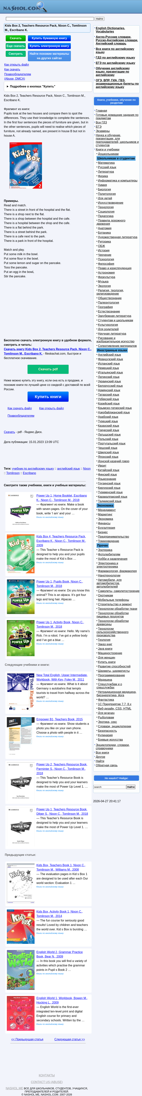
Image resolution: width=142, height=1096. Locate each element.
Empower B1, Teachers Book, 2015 (59, 719)
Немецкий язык (108, 368)
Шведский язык (108, 452)
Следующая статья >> (69, 1039)
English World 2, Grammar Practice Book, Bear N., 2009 (59, 954)
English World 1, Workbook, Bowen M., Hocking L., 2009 (62, 1000)
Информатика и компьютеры (117, 180)
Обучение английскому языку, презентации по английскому (113, 72)
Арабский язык (108, 416)
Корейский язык (109, 403)
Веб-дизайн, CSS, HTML (114, 708)
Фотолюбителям (109, 554)
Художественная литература (117, 237)
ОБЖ (101, 246)
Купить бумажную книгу (49, 38)
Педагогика (106, 216)
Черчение (104, 254)
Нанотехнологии (109, 575)
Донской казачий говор (113, 461)
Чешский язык (107, 447)
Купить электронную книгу (49, 46)
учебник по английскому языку (33, 468)
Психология (106, 259)
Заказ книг (105, 644)
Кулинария (105, 735)
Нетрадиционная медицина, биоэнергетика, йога (116, 693)
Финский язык (107, 474)
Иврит (102, 465)
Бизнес (103, 532)
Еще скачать (16, 46)
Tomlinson (13, 473)
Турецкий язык (108, 421)
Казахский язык (108, 425)
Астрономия (106, 272)
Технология (106, 207)
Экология (104, 285)
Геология (104, 639)
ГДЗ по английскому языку (115, 57)
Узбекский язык (108, 399)
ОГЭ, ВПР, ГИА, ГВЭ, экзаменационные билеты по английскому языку (117, 84)
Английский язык (109, 354)
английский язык (68, 468)
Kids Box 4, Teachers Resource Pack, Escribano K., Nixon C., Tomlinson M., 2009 (61, 541)
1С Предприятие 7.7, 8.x (114, 704)
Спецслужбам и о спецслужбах (109, 686)
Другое (100, 756)
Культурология (108, 324)
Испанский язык (109, 363)
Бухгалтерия (106, 527)
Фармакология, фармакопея (117, 571)
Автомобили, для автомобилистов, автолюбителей (109, 583)
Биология (104, 189)
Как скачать (12, 69)
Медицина (105, 679)
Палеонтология (108, 302)
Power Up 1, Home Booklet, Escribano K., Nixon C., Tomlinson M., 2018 (61, 498)
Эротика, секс (107, 721)
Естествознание (109, 311)
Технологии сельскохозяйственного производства (113, 632)
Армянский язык (109, 390)
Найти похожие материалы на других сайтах (49, 56)
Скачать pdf (48, 369)
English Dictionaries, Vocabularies (110, 30)
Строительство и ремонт (115, 604)
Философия (106, 263)
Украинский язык (109, 381)
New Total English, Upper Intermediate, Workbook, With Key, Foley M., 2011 (62, 677)
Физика (103, 176)
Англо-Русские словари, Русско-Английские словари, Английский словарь (117, 40)
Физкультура (106, 277)
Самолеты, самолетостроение (119, 591)
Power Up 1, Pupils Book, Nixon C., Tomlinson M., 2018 (59, 584)
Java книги (105, 648)
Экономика (105, 518)
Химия (102, 185)
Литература (106, 171)
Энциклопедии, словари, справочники (113, 746)
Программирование (111, 675)
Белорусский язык (110, 385)
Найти (100, 761)
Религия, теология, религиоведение (110, 292)
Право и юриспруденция (114, 268)
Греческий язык (108, 430)
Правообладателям (21, 415)
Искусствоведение (110, 202)
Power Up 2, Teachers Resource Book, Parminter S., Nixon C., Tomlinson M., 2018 (61, 769)
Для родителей (108, 329)
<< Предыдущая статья (27, 1039)
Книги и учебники (107, 149)
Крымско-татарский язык (115, 408)
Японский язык (108, 456)
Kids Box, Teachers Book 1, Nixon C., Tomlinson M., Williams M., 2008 (61, 867)
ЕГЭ (99, 126)
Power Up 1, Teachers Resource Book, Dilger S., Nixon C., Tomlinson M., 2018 (62, 811)
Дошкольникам (108, 153)
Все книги (102, 752)
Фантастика (106, 699)
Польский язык (108, 439)
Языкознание (107, 479)
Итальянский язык (110, 372)
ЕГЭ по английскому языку (115, 63)
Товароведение (108, 541)
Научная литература (112, 333)
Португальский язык (111, 443)
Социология (106, 211)
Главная (101, 110)
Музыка (103, 281)
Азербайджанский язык (114, 412)
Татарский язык (108, 394)
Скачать (16, 38)
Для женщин (106, 657)
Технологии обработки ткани (117, 608)
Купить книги (48, 396)
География (105, 307)
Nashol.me (14, 1088)
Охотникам (105, 595)
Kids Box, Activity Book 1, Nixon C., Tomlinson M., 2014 (59, 914)
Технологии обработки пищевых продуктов (113, 615)
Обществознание (110, 298)
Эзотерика (105, 550)
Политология (107, 193)
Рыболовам (106, 717)
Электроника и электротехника (107, 565)
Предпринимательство (113, 536)
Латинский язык (108, 376)
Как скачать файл (20, 408)
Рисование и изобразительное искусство (115, 339)
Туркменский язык (110, 492)
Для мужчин (106, 713)
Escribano (29, 473)
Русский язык (107, 167)
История (103, 250)
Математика (106, 162)
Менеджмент (107, 510)
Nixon (87, 468)
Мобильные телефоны (113, 599)
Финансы (104, 523)
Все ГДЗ (101, 122)
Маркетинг (105, 514)
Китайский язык (108, 470)
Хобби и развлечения (112, 558)
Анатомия (104, 228)
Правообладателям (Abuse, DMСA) (17, 76)
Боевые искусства (110, 739)
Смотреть (16, 53)
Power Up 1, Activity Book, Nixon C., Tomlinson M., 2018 (60, 624)
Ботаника (104, 232)
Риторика (104, 241)
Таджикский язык (109, 501)
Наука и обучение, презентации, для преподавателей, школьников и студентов (117, 140)
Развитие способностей (114, 666)
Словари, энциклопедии (114, 726)
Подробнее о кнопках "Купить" (32, 86)
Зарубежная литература (114, 315)
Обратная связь (107, 765)
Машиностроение (110, 653)
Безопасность (107, 730)
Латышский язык (109, 434)
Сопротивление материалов (117, 345)
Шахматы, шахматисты (114, 670)
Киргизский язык (109, 487)
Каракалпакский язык (112, 496)
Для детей (105, 198)
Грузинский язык (109, 483)
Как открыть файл (16, 64)
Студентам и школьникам (115, 320)
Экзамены (103, 131)
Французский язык (110, 359)
